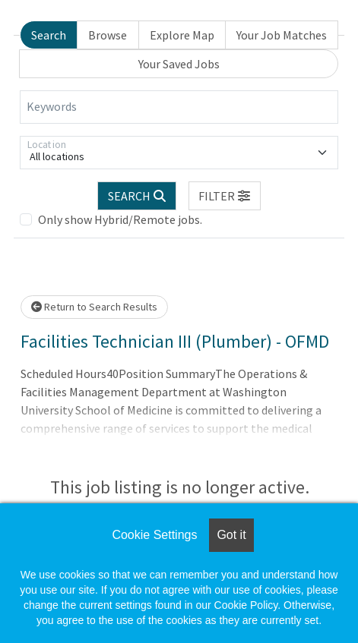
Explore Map (182, 35)
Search (48, 35)
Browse (107, 35)
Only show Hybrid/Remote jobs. (120, 219)
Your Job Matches (281, 35)
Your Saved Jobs (179, 63)
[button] (225, 195)
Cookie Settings (154, 534)
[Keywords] (179, 107)
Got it (231, 534)
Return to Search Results (94, 307)
